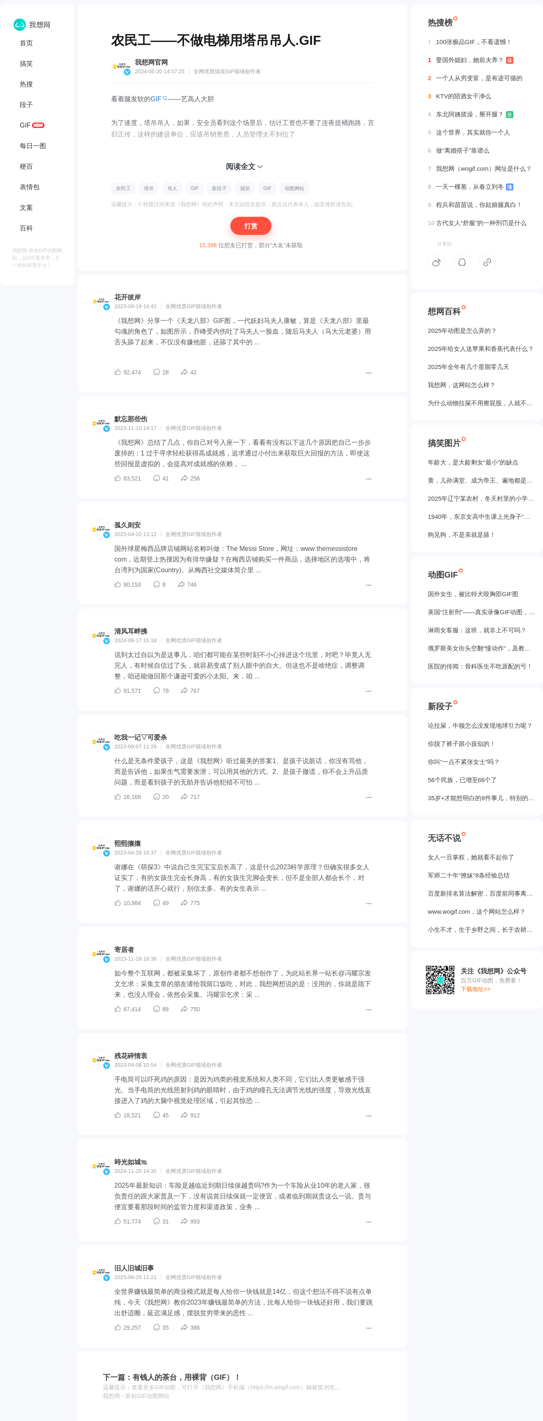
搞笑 (26, 63)
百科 (26, 228)
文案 (26, 207)
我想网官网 (151, 62)
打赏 (251, 226)
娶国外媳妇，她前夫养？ (470, 60)
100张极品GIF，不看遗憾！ (470, 42)
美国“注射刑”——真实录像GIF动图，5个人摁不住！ (481, 611)
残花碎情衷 (130, 1055)
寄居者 (124, 949)
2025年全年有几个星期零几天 (468, 366)
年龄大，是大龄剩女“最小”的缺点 (473, 462)
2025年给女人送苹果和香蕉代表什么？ (481, 348)
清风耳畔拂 (130, 631)
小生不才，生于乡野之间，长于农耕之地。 (481, 929)
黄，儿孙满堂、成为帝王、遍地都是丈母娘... (481, 480)
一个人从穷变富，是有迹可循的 (475, 78)
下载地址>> (475, 989)
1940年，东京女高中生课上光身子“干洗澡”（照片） (481, 516)
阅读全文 (240, 167)
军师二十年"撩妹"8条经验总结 (469, 875)
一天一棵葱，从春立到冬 (470, 187)
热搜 (26, 84)
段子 (26, 104)
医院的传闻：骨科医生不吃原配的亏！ (480, 666)
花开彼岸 (127, 297)
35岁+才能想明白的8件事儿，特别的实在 (481, 797)
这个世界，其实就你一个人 (469, 132)
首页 (26, 42)
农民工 (123, 188)
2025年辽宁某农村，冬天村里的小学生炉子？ (481, 498)
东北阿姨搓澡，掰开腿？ (470, 114)
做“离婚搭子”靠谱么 (459, 151)
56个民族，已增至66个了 (462, 779)
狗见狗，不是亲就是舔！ (462, 534)
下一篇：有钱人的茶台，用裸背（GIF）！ (172, 1377)
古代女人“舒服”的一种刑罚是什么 (477, 223)
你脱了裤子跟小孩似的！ (462, 743)
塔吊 (149, 188)
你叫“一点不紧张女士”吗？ (464, 761)
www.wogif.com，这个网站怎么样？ (477, 911)
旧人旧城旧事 (134, 1268)
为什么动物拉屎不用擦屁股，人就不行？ (481, 402)
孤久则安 (127, 525)
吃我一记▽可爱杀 (140, 737)
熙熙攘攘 (127, 843)
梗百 (26, 166)
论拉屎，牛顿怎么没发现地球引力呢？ (480, 725)
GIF (25, 125)
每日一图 (33, 145)
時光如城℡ (130, 1162)
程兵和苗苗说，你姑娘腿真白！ (475, 205)
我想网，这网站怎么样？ (462, 384)
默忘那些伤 (130, 419)
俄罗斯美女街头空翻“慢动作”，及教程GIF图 (481, 648)
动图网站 (294, 188)
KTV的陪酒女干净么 (459, 96)
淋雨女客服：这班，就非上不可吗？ (477, 630)
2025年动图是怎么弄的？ (462, 330)
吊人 (172, 188)
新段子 (219, 188)
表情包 (29, 186)
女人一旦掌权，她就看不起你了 (471, 857)
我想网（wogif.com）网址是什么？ (480, 169)
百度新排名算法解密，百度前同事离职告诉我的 (481, 893)
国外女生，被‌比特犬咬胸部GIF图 (473, 593)
